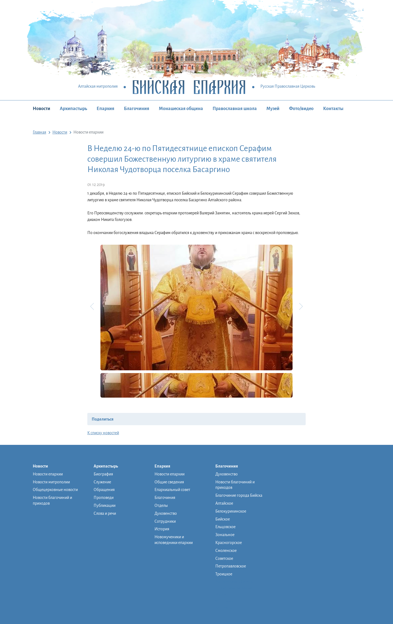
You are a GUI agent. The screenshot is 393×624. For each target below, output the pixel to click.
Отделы (161, 505)
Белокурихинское (230, 511)
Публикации (104, 505)
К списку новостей (103, 433)
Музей (272, 108)
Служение (102, 482)
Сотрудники (165, 521)
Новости (41, 108)
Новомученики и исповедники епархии (173, 540)
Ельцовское (225, 527)
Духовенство (165, 513)
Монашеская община (181, 108)
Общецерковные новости (55, 489)
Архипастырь (73, 108)
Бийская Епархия (189, 87)
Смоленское (226, 550)
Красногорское (228, 542)
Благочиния (136, 108)
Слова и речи (105, 513)
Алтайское (224, 503)
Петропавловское (230, 566)
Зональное (224, 535)
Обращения (104, 489)
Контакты (333, 108)
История (161, 529)
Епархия (105, 108)
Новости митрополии (51, 482)
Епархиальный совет (172, 489)
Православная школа (235, 108)
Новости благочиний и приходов (52, 500)
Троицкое (223, 574)
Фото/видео (301, 108)
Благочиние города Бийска (238, 495)
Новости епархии (48, 474)
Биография (103, 474)
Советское (224, 558)
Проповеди (104, 497)
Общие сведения (169, 482)
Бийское (222, 519)
